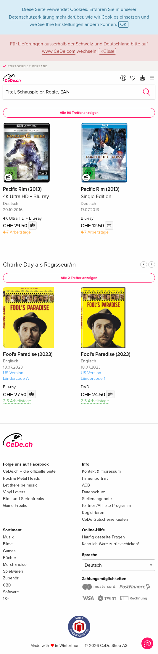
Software (11, 591)
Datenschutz (93, 491)
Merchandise (15, 564)
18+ (6, 598)
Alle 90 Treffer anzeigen (79, 113)
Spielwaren (13, 571)
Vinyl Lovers (14, 491)
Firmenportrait (95, 478)
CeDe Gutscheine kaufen (105, 519)
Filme (8, 543)
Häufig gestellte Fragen (103, 537)
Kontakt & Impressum (101, 471)
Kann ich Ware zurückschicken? (110, 543)
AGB (86, 485)
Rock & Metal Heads (21, 478)
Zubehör (11, 578)
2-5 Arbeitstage (17, 400)
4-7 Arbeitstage (17, 232)
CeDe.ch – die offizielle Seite (29, 471)
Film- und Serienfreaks (23, 498)
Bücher (9, 557)
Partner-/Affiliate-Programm (106, 505)
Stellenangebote (97, 498)
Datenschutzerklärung (31, 17)
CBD (7, 585)
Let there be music (20, 485)
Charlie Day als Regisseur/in (39, 264)
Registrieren (93, 512)
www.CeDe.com (58, 51)
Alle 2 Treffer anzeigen (79, 278)
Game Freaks (15, 505)
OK (123, 24)
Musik (8, 537)
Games (9, 550)
